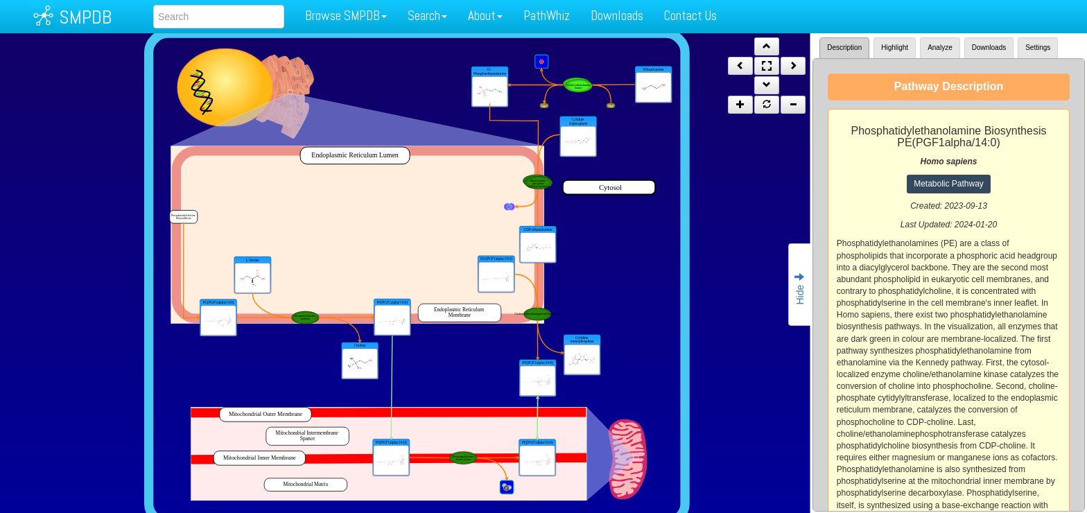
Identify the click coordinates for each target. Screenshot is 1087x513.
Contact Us (690, 15)
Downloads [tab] (989, 47)
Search (427, 15)
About (485, 15)
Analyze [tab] (940, 47)
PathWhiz (546, 15)
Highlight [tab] (894, 47)
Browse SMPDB (346, 15)
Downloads (617, 15)
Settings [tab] (1037, 47)
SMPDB (85, 17)
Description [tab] (844, 47)
